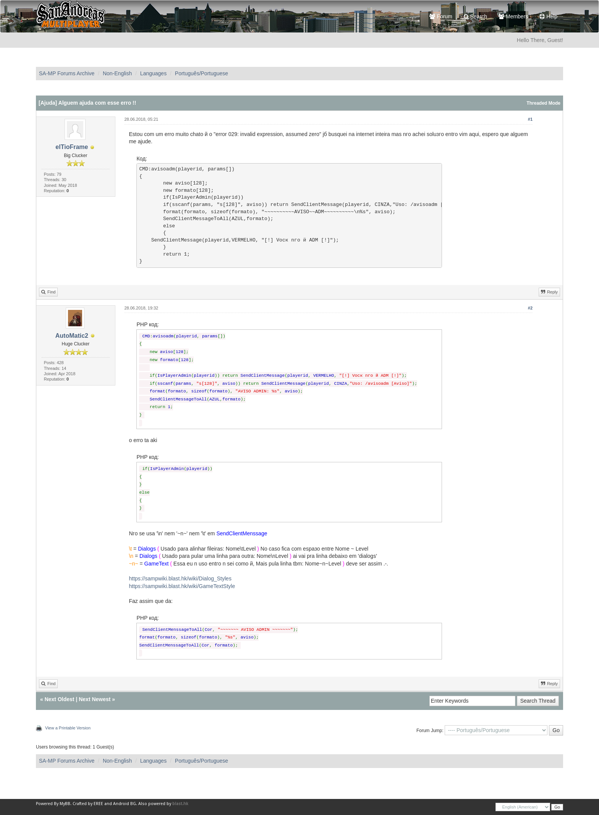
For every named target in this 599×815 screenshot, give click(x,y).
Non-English (117, 73)
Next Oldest (59, 699)
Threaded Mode (543, 103)
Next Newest (94, 699)
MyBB (65, 803)
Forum (440, 16)
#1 (530, 119)
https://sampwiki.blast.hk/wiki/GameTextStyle (182, 586)
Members (513, 16)
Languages (153, 73)
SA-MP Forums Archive (66, 73)
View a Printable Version (68, 728)
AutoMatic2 (71, 335)
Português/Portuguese (201, 73)
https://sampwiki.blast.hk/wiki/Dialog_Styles (180, 578)
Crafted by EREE (88, 803)
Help (548, 16)
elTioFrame (71, 147)
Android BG (124, 803)
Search (475, 16)
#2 (530, 308)
